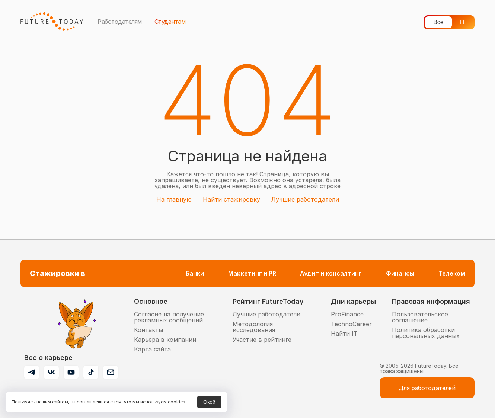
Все (438, 22)
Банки (195, 273)
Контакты (148, 330)
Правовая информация (431, 301)
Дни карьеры (353, 301)
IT (462, 22)
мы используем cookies (158, 402)
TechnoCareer (351, 324)
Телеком (451, 273)
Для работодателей (427, 388)
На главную (174, 199)
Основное (150, 301)
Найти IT (344, 333)
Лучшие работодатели (305, 199)
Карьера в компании (165, 339)
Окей (209, 402)
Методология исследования (254, 327)
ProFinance (347, 314)
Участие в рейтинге (262, 339)
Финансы (400, 273)
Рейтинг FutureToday (268, 301)
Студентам (170, 21)
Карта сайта (152, 349)
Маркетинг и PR (252, 273)
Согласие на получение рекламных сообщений (169, 317)
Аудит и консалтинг (331, 273)
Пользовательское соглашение (420, 317)
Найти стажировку (231, 199)
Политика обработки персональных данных (426, 333)
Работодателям (120, 21)
